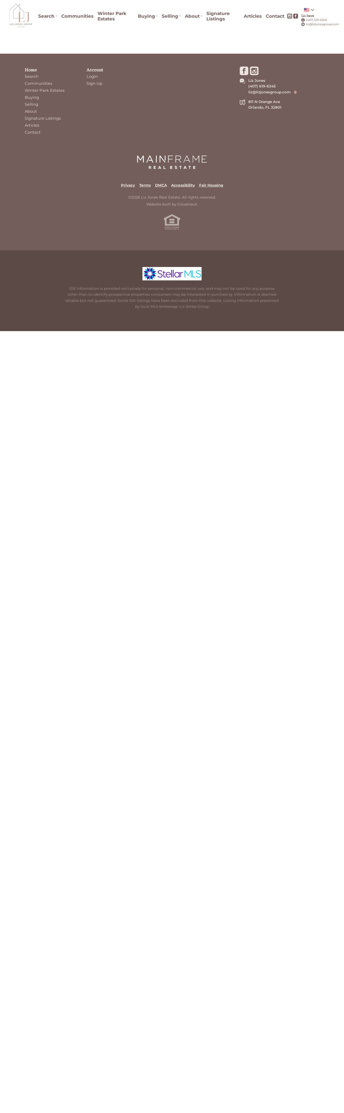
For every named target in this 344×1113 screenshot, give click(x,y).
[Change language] (309, 10)
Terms (145, 185)
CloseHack (187, 204)
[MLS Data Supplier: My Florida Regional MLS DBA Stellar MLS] (172, 273)
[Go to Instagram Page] (289, 16)
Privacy (128, 185)
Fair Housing (211, 185)
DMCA (161, 185)
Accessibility (183, 185)
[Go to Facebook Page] (295, 16)
